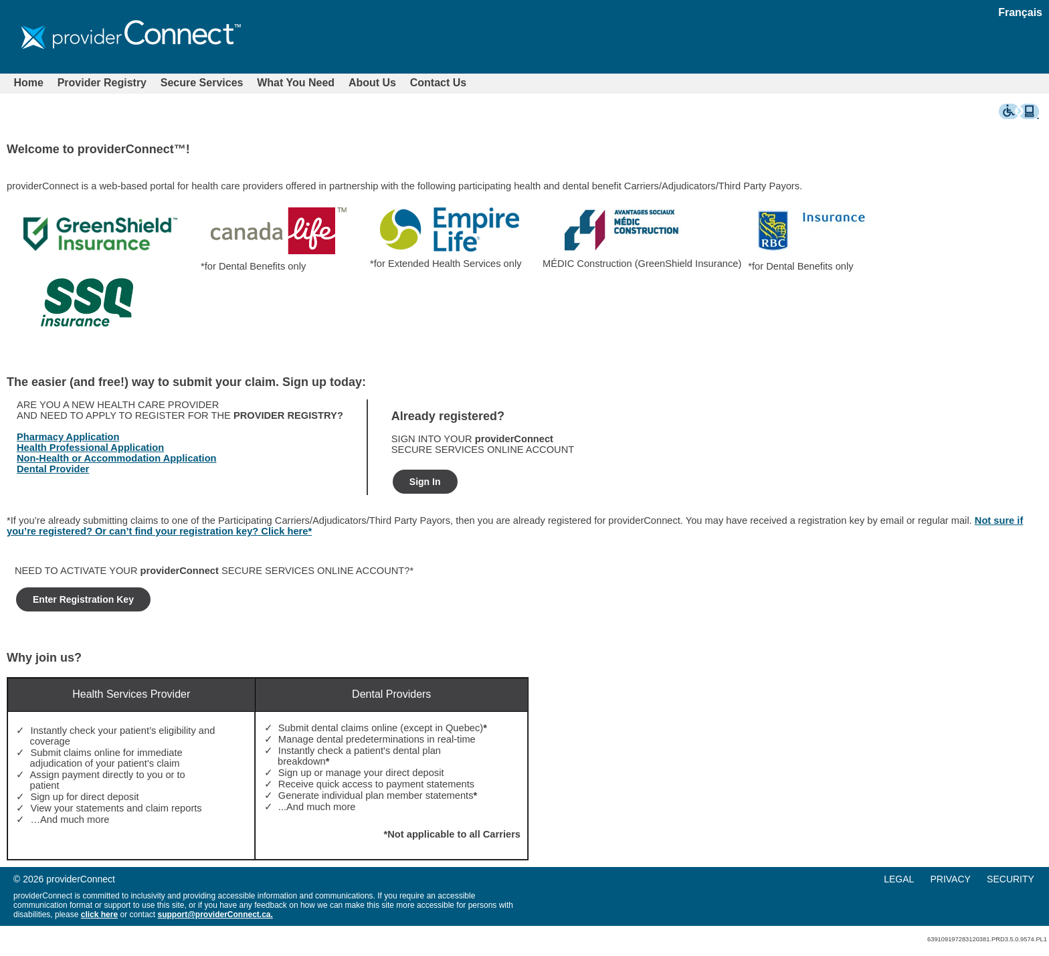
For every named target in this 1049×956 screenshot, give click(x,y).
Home (28, 82)
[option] (100, 236)
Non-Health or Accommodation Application (117, 458)
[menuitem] (28, 83)
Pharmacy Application (68, 437)
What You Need (296, 82)
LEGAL (899, 879)
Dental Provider (53, 469)
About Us (372, 82)
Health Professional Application (90, 447)
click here (99, 914)
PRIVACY (950, 879)
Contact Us (438, 82)
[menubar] (240, 83)
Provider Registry (102, 82)
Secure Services (202, 82)
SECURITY (1010, 879)
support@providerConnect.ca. (214, 914)
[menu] (965, 879)
